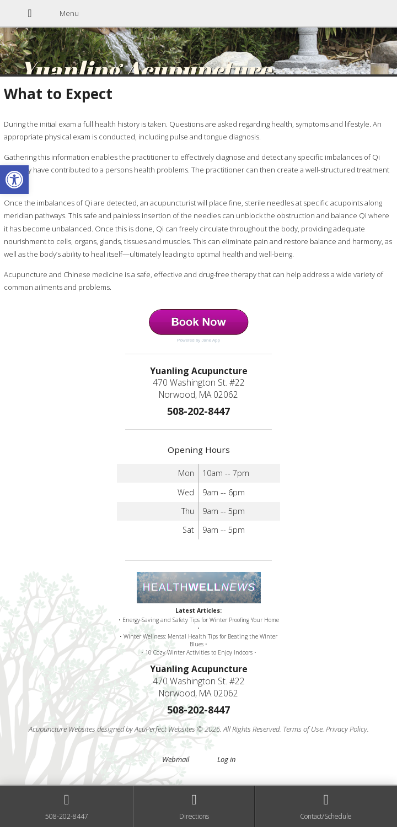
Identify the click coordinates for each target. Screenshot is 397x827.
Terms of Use (303, 729)
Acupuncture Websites (62, 729)
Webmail (175, 759)
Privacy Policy (346, 729)
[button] (14, 179)
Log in (226, 759)
